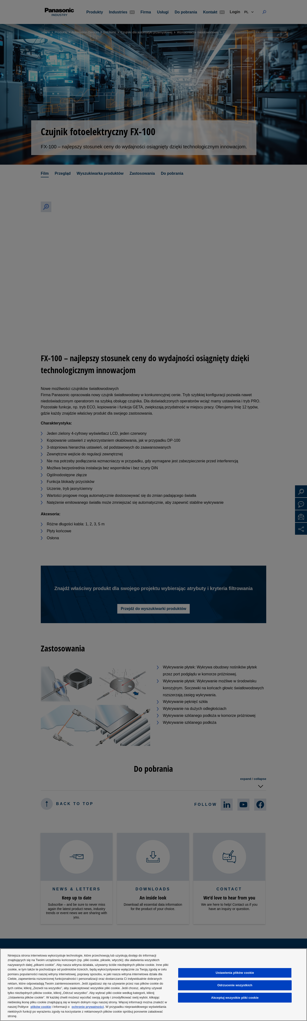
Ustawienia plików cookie (235, 973)
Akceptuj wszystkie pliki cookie (235, 997)
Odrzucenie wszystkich (234, 985)
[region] (153, 984)
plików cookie (40, 1007)
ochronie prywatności (88, 1007)
